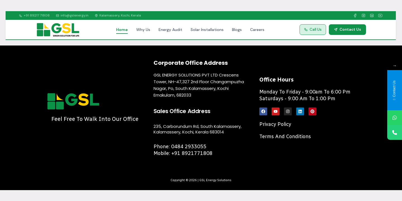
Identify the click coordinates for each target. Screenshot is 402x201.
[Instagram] (363, 15)
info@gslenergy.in (72, 15)
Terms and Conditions (285, 136)
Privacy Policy (275, 124)
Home (122, 29)
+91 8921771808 (191, 153)
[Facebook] (355, 15)
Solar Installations (207, 29)
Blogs (237, 29)
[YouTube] (380, 15)
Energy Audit (170, 29)
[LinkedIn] (372, 15)
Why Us (143, 29)
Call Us (313, 29)
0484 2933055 (188, 146)
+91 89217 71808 (34, 15)
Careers (257, 29)
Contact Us (347, 29)
